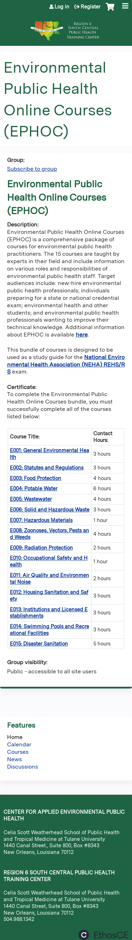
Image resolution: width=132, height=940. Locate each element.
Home (15, 737)
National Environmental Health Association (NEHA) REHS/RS (66, 364)
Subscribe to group (32, 168)
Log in (62, 6)
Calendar (19, 744)
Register (90, 6)
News (14, 759)
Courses (18, 751)
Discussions (22, 766)
